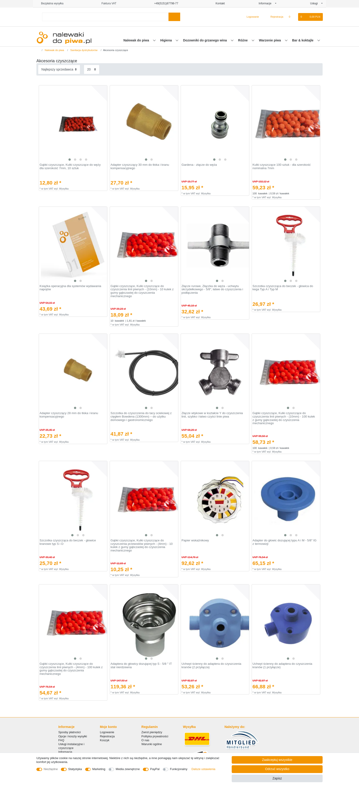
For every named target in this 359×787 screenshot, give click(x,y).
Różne (243, 40)
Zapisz (277, 778)
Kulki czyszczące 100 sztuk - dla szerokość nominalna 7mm (282, 166)
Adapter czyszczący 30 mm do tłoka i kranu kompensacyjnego (140, 166)
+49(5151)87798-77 (164, 3)
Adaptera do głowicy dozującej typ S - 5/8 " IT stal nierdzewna (141, 665)
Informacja (65, 752)
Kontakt (218, 3)
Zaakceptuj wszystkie (277, 760)
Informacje (266, 3)
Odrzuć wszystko (277, 769)
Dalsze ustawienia (203, 769)
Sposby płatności (69, 732)
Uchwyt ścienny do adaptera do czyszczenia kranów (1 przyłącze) (282, 665)
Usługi (315, 3)
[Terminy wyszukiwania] (105, 17)
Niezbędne (51, 769)
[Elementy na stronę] (91, 69)
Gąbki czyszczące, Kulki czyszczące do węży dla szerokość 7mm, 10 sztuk (70, 166)
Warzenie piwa (270, 40)
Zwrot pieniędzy (151, 732)
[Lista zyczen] (291, 17)
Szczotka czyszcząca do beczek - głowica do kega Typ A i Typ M (283, 288)
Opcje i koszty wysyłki (72, 736)
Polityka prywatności (154, 736)
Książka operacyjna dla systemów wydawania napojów (70, 288)
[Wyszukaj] (174, 17)
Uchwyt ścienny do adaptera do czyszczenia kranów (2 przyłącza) (211, 665)
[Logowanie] (250, 17)
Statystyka (75, 769)
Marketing (98, 769)
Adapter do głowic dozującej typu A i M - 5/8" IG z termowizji (285, 542)
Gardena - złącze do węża (199, 164)
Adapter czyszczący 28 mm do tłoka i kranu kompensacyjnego (69, 415)
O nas (145, 740)
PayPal (155, 769)
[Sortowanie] (59, 69)
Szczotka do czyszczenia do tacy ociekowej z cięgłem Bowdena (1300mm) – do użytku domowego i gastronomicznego (141, 416)
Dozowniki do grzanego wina (205, 40)
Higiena (166, 40)
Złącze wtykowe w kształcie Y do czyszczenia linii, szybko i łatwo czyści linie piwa (212, 415)
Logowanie (107, 732)
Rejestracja (107, 736)
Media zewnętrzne (128, 769)
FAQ (61, 740)
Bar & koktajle (303, 40)
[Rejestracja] (274, 17)
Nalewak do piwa (136, 40)
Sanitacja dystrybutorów (84, 50)
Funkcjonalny (178, 769)
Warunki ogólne (151, 744)
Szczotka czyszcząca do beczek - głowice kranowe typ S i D (68, 542)
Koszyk (104, 740)
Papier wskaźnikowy (195, 540)
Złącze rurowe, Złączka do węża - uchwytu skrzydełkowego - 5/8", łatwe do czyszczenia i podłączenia (212, 289)
